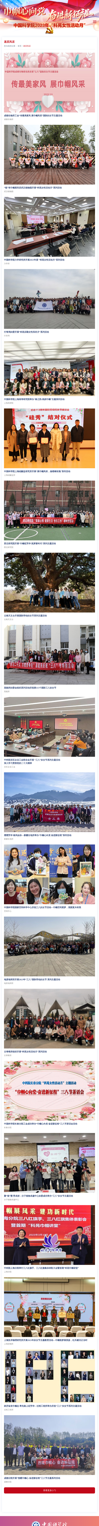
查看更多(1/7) (49, 1490)
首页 (19, 46)
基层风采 (27, 46)
